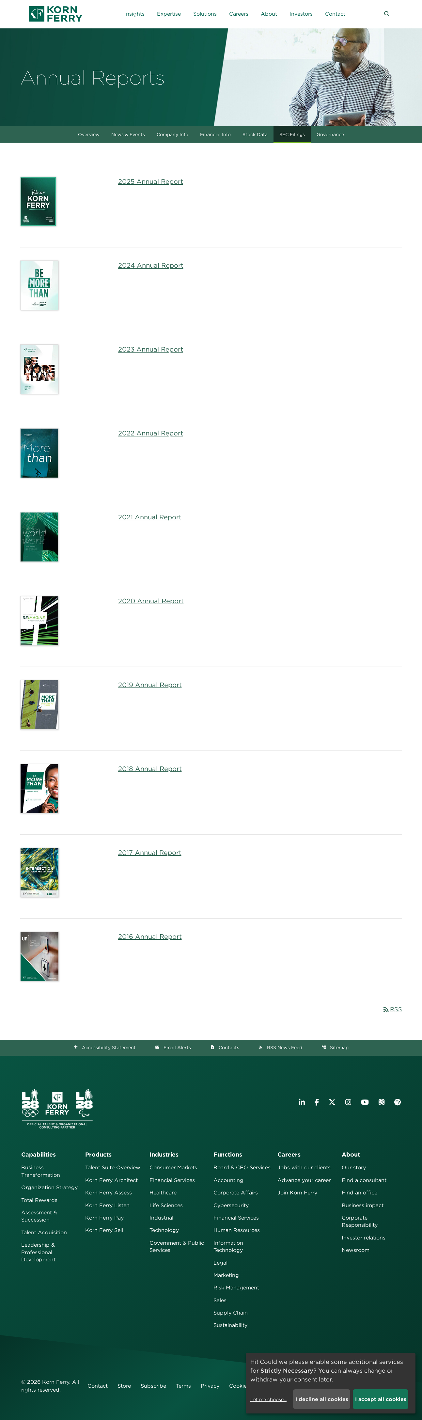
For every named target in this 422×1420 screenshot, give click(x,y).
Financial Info (215, 134)
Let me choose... (268, 1399)
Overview (89, 134)
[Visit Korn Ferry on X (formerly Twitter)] (332, 1102)
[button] (386, 14)
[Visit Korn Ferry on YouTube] (365, 1102)
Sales (220, 1300)
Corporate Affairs (235, 1193)
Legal (220, 1263)
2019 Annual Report (150, 685)
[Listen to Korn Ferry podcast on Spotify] (397, 1102)
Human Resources (236, 1230)
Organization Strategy (49, 1187)
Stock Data (255, 134)
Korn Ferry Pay (104, 1218)
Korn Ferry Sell (104, 1230)
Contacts (224, 1047)
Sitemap (335, 1047)
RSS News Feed (280, 1047)
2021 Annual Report (149, 517)
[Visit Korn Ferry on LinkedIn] (302, 1102)
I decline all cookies (321, 1399)
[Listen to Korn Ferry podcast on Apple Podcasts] (381, 1102)
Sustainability (230, 1325)
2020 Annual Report (151, 601)
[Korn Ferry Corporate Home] (56, 14)
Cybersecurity (231, 1205)
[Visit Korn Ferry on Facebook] (317, 1102)
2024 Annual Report (150, 265)
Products (98, 1154)
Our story (354, 1167)
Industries (164, 1154)
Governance (330, 134)
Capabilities (38, 1154)
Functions (227, 1154)
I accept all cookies (380, 1399)
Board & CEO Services (242, 1167)
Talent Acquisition (44, 1232)
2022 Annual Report (150, 433)
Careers (289, 1154)
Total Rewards (39, 1200)
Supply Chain (230, 1313)
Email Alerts (173, 1047)
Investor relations (363, 1238)
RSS (392, 1009)
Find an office (359, 1193)
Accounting (228, 1180)
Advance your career (304, 1180)
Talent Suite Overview (112, 1167)
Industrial (161, 1218)
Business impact (362, 1205)
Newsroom (355, 1250)
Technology (164, 1230)
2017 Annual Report (149, 853)
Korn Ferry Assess (108, 1193)
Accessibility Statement (104, 1047)
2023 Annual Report (150, 349)
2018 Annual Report (150, 769)
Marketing (226, 1275)
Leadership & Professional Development (38, 1252)
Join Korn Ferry (297, 1193)
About (351, 1154)
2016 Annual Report (150, 936)
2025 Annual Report (150, 181)
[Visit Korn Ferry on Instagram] (348, 1102)
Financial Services (172, 1180)
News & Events (128, 134)
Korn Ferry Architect (111, 1180)
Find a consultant (364, 1180)
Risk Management (236, 1288)
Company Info (172, 134)
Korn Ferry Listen (107, 1205)
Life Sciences (166, 1205)
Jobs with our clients (304, 1167)
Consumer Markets (173, 1167)
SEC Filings (292, 134)
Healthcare (163, 1193)
